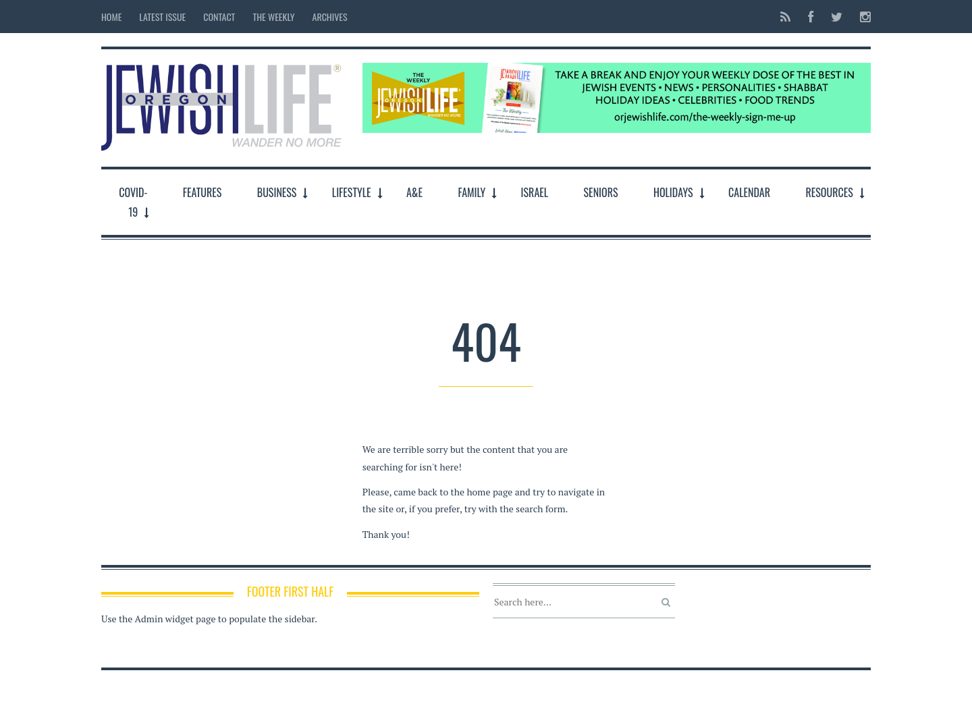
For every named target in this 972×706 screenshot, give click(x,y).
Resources (829, 192)
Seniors (601, 192)
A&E (414, 192)
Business (277, 192)
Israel (535, 192)
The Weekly (273, 16)
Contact (219, 16)
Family (471, 192)
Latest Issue (162, 16)
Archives (330, 16)
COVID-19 (133, 202)
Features (202, 192)
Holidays (673, 192)
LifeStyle (351, 192)
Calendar (749, 192)
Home (111, 16)
